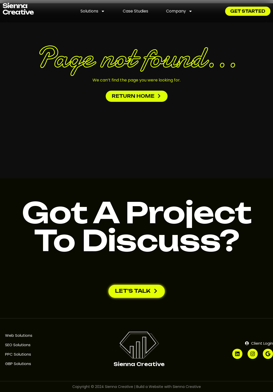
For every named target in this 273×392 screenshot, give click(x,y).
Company (179, 11)
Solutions (92, 11)
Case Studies (135, 11)
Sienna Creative (18, 9)
